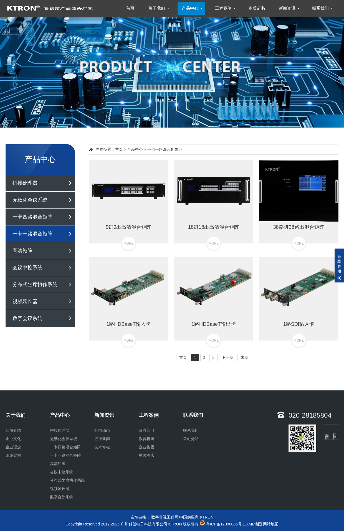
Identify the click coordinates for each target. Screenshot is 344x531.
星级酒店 (146, 500)
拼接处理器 (24, 183)
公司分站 (191, 483)
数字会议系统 (27, 318)
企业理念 (13, 491)
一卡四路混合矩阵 (32, 217)
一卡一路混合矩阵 (32, 234)
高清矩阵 (22, 250)
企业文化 (13, 483)
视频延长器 (24, 301)
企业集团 (146, 491)
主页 (119, 149)
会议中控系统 (27, 267)
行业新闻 (102, 483)
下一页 (227, 357)
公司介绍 (13, 475)
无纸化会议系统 (29, 200)
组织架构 (13, 500)
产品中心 (135, 149)
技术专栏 (102, 491)
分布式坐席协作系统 (34, 284)
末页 (244, 357)
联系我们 (191, 475)
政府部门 (146, 475)
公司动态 (102, 475)
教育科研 (146, 483)
